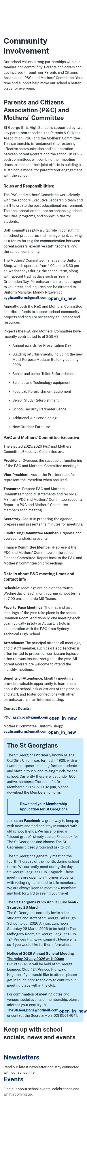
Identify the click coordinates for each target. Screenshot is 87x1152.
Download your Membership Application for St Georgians (43, 806)
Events (13, 1079)
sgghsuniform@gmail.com (40, 298)
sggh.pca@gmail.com (44, 717)
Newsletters (21, 1057)
